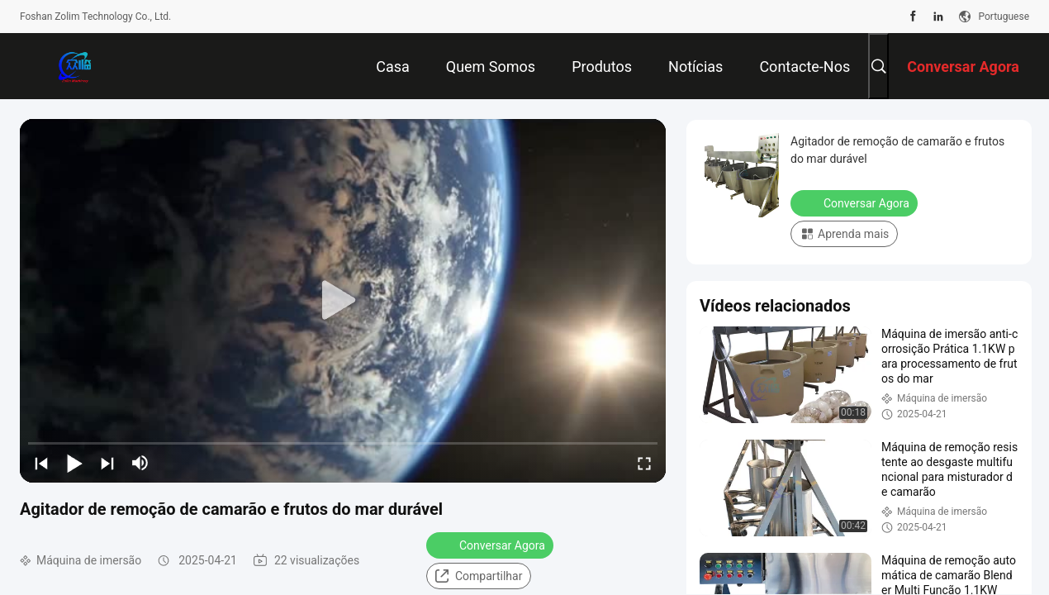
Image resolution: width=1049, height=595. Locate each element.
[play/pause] (74, 462)
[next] (107, 462)
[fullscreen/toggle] (644, 462)
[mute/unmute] (140, 462)
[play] (342, 300)
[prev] (41, 462)
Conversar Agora (491, 544)
